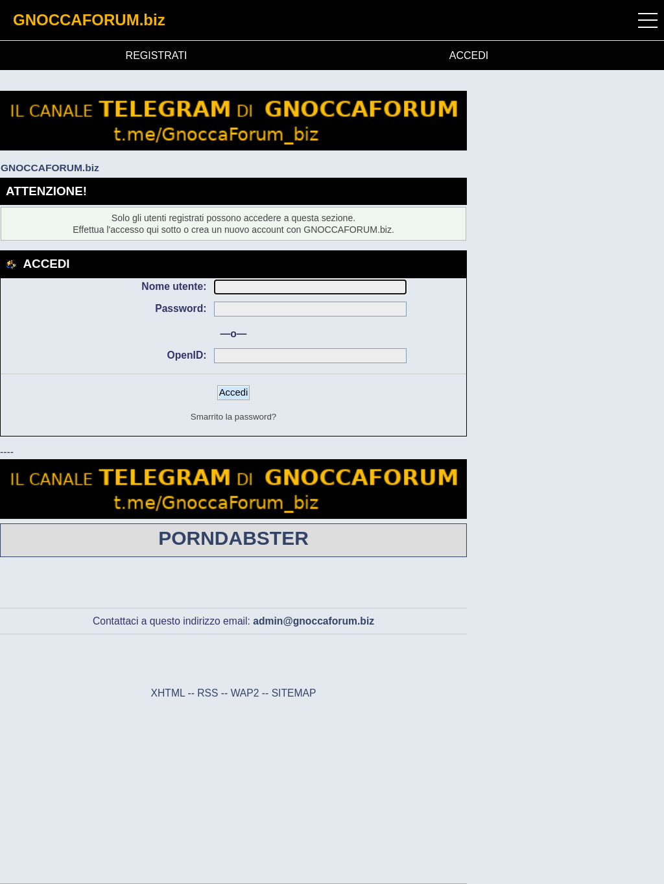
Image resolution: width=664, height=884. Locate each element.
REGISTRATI (156, 55)
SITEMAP (294, 693)
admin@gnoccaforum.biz (313, 621)
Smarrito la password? (233, 417)
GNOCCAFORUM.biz (89, 20)
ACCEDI (468, 55)
